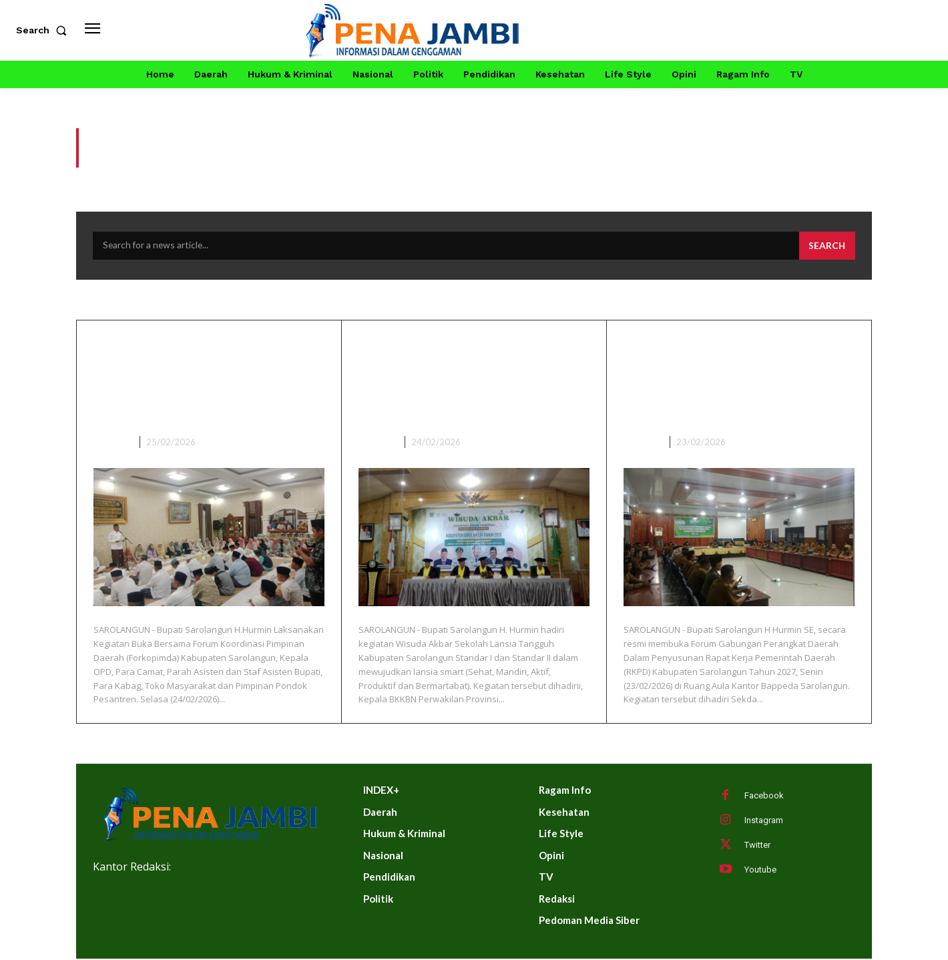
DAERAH (111, 443)
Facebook (764, 797)
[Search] (826, 247)
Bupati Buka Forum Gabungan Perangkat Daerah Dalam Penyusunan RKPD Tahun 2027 (738, 381)
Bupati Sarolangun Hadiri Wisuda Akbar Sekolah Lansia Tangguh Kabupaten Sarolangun (472, 381)
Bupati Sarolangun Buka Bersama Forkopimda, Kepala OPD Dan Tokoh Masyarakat (194, 381)
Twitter (757, 846)
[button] (44, 30)
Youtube (760, 871)
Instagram (763, 821)
